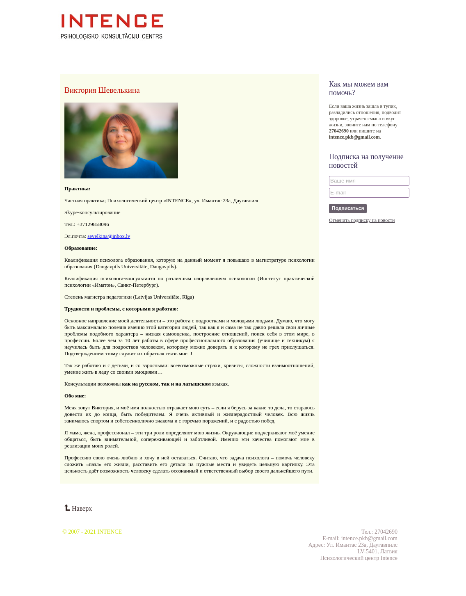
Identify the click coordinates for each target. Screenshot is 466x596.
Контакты (241, 52)
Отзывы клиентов (201, 52)
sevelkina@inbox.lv (108, 236)
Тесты (266, 52)
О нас (71, 52)
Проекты (127, 52)
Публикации (159, 52)
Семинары (97, 52)
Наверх (78, 508)
